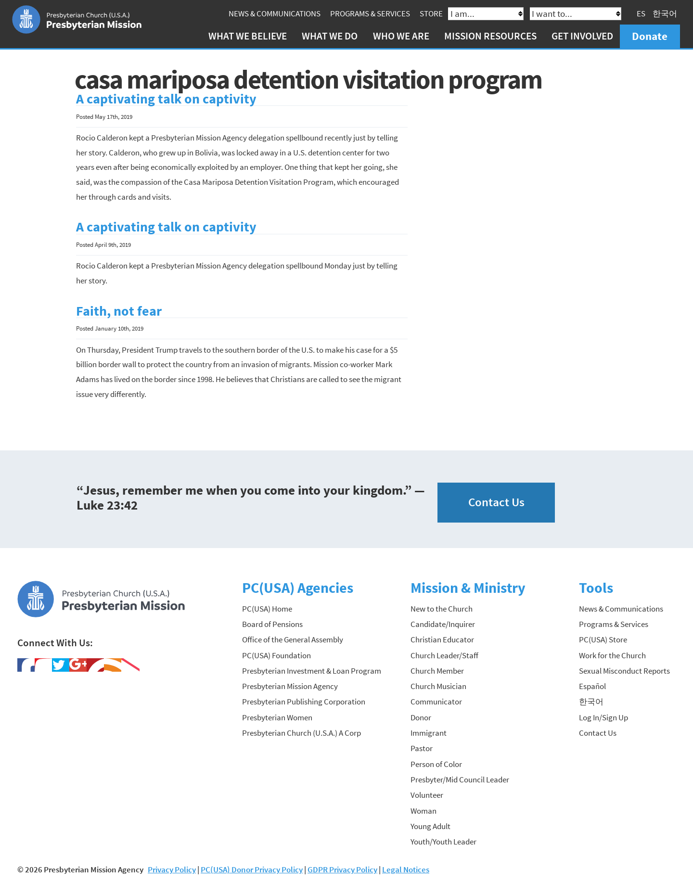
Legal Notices (405, 869)
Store (431, 13)
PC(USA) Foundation (276, 655)
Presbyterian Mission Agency (290, 686)
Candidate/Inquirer (443, 624)
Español (592, 686)
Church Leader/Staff (444, 655)
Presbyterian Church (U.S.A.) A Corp (301, 733)
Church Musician (438, 686)
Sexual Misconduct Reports (624, 670)
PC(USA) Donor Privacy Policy (252, 869)
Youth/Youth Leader (443, 841)
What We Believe (247, 35)
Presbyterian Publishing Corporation (303, 701)
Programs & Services (370, 13)
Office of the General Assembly (292, 639)
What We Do (330, 35)
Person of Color (436, 764)
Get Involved (582, 35)
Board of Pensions (272, 624)
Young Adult (430, 826)
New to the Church (442, 608)
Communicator (436, 701)
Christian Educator (442, 639)
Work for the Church (612, 655)
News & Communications (275, 13)
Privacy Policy (172, 869)
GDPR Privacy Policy (342, 869)
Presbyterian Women (277, 717)
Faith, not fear (119, 311)
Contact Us (496, 502)
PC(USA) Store (603, 639)
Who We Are (401, 35)
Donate (649, 36)
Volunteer (427, 795)
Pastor (422, 748)
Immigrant (429, 733)
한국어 (665, 13)
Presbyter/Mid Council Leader (460, 779)
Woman (423, 810)
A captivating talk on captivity (166, 98)
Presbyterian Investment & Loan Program (311, 670)
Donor (421, 717)
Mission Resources (490, 35)
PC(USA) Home (267, 608)
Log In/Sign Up (603, 717)
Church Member (437, 670)
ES (641, 13)
